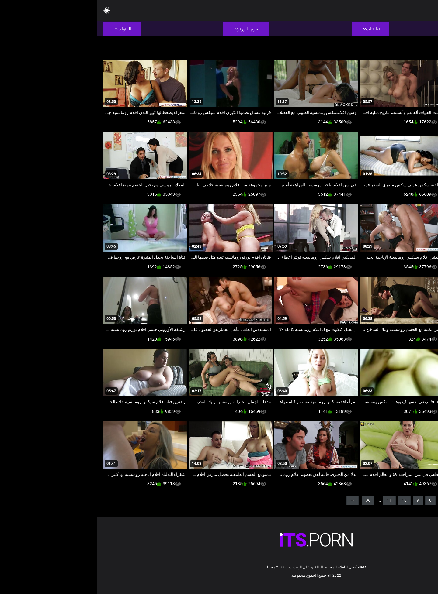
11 (292, 500)
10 (307, 500)
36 (271, 500)
